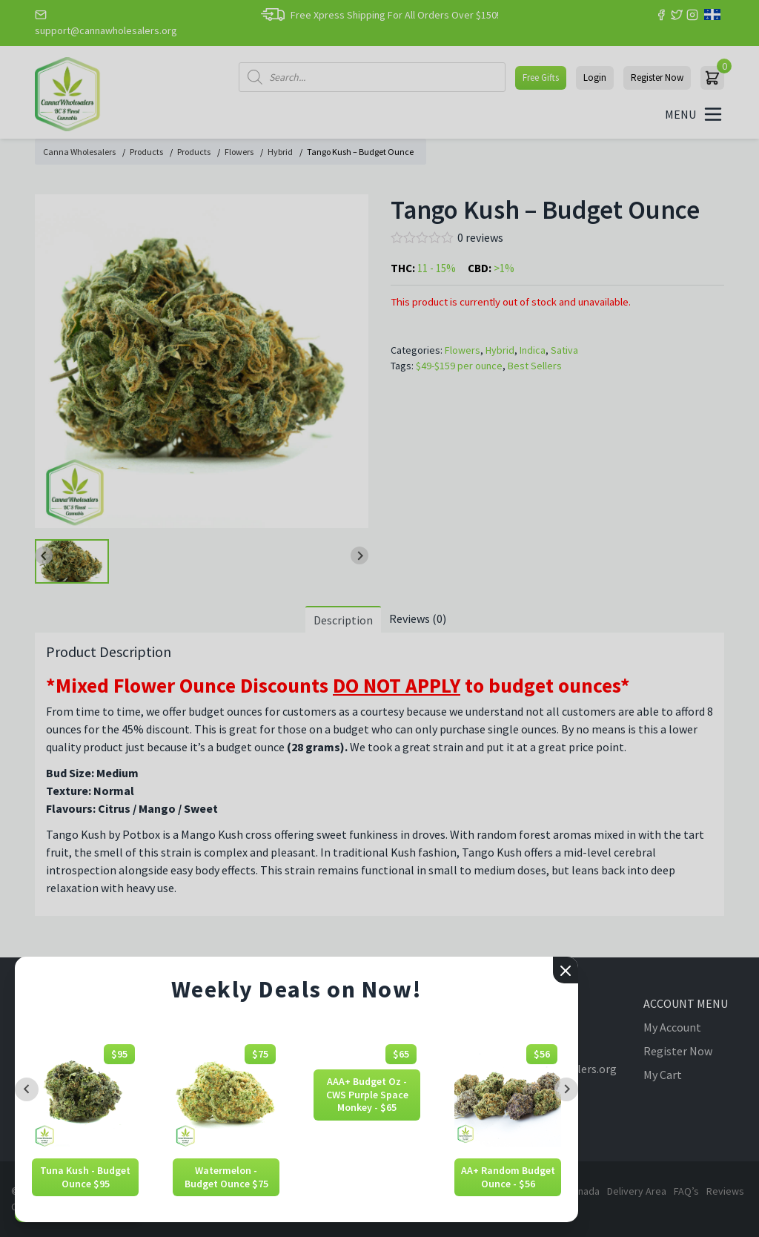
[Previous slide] (27, 1089)
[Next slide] (566, 1089)
